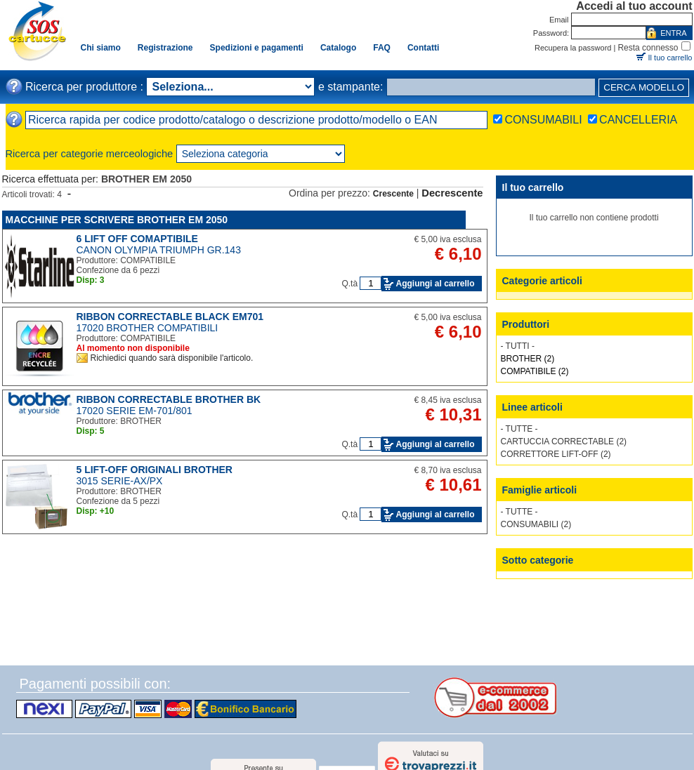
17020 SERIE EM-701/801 (134, 410)
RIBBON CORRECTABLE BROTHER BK (169, 399)
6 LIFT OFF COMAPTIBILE (137, 238)
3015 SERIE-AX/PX (120, 480)
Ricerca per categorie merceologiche (90, 153)
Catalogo (338, 48)
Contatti (423, 48)
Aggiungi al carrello (434, 283)
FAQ (382, 48)
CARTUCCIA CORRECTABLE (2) (564, 441)
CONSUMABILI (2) (536, 524)
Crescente (393, 194)
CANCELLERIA (638, 120)
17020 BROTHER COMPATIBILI (147, 327)
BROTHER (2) (528, 359)
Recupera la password (573, 48)
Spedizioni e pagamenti (256, 48)
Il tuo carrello (670, 57)
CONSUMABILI (543, 120)
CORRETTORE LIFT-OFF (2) (556, 454)
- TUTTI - (518, 346)
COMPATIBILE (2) (535, 371)
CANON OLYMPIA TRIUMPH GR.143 (159, 249)
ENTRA (673, 33)
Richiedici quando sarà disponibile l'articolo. (172, 358)
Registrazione (165, 48)
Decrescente (452, 193)
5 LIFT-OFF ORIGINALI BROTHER (155, 469)
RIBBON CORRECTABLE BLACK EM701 (170, 316)
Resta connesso (647, 48)
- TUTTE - (519, 429)
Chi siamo (101, 48)
